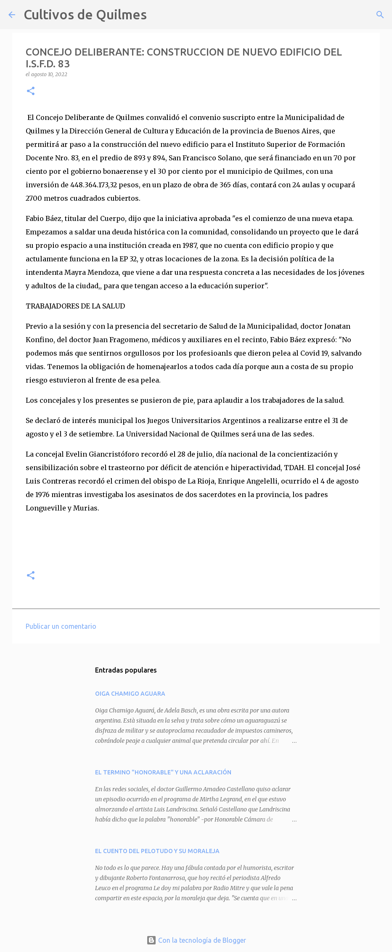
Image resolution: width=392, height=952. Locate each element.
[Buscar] (159, 15)
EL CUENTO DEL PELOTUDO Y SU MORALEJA (157, 851)
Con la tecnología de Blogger (196, 940)
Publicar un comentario (61, 626)
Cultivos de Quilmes (85, 14)
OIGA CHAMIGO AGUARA (130, 693)
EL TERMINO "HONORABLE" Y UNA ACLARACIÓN (163, 772)
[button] (31, 91)
